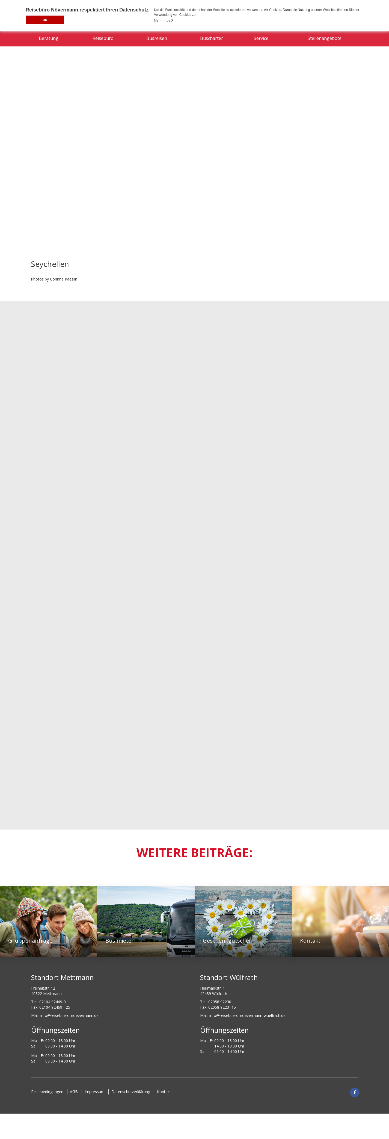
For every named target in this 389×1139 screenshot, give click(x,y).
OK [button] (45, 20)
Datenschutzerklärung (131, 1091)
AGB (74, 1091)
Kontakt (164, 1091)
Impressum (95, 1091)
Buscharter (211, 69)
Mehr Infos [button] (164, 20)
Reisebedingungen (47, 1091)
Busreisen (156, 69)
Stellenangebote (325, 69)
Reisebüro (103, 69)
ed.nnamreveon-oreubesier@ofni (69, 1015)
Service (261, 69)
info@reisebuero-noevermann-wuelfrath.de (247, 1015)
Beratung (48, 69)
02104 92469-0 (52, 1001)
